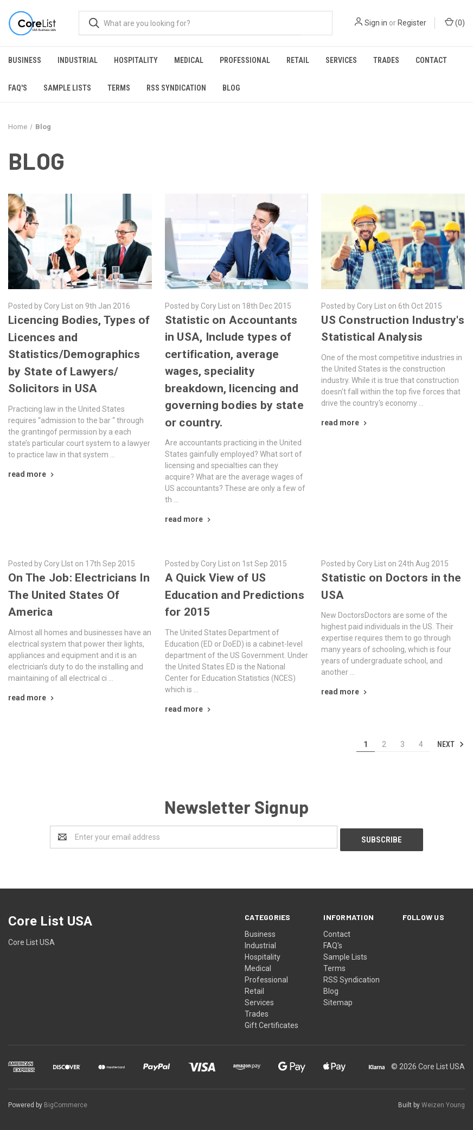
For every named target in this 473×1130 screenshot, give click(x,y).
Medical (188, 60)
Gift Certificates (271, 1022)
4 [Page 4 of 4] (421, 744)
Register (412, 22)
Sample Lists (67, 88)
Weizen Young (443, 1102)
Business (24, 60)
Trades (386, 60)
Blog (231, 88)
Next (450, 744)
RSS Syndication (176, 88)
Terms (118, 88)
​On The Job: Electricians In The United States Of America (79, 594)
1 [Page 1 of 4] (365, 744)
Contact (431, 60)
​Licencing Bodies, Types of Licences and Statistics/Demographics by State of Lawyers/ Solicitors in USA (79, 354)
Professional (245, 60)
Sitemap (338, 999)
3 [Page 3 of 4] (402, 744)
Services (341, 60)
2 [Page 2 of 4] (384, 744)
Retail (297, 60)
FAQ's (17, 88)
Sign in (376, 22)
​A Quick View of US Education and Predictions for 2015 (234, 594)
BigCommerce (65, 1102)
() (455, 22)
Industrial (77, 60)
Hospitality (136, 60)
